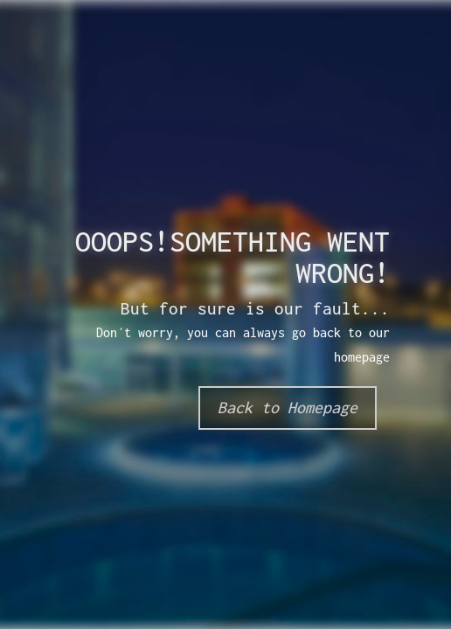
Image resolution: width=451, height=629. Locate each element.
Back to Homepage (287, 407)
